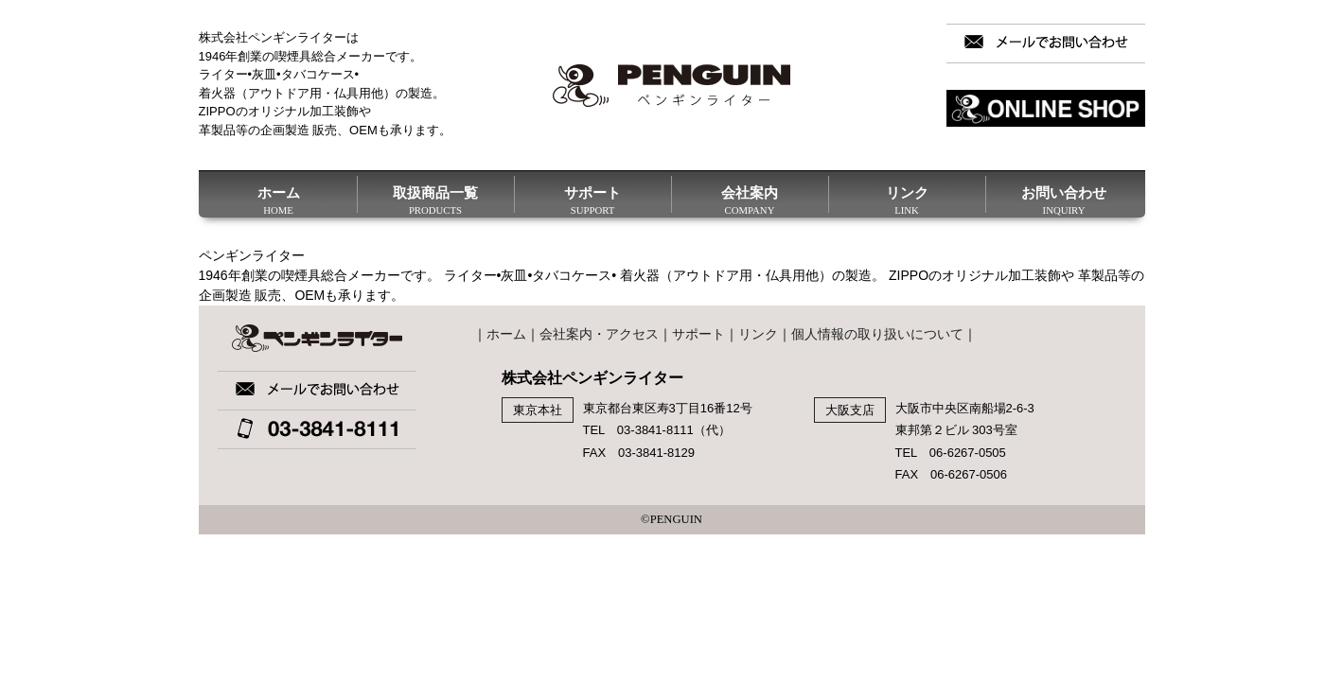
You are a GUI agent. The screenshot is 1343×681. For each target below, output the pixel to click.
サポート (593, 198)
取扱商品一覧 (436, 198)
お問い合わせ (1064, 198)
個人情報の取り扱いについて (877, 333)
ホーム (279, 198)
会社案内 (750, 198)
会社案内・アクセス (599, 333)
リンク (907, 198)
